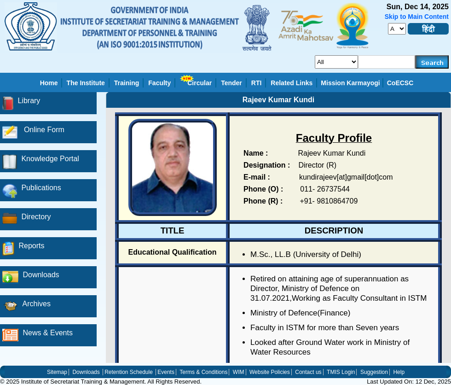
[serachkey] (387, 62)
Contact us (308, 372)
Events (165, 372)
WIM (238, 372)
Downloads (85, 372)
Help (399, 372)
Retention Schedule (128, 372)
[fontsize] (397, 29)
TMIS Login (341, 372)
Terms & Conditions (203, 372)
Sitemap (57, 372)
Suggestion (374, 372)
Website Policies (269, 372)
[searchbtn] (432, 62)
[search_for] (336, 62)
